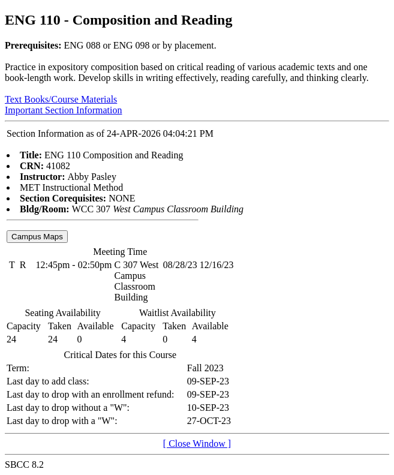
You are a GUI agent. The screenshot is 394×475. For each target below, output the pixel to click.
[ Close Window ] (197, 443)
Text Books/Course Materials (61, 99)
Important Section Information (63, 110)
